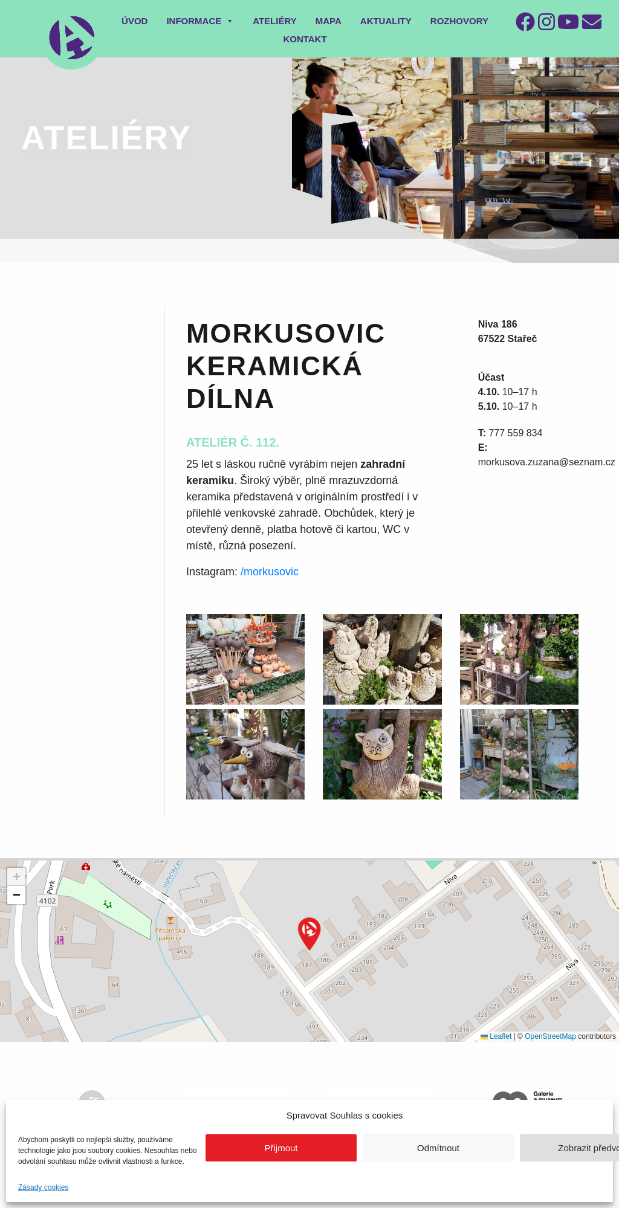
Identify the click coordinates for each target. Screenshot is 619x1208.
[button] (309, 934)
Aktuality (386, 21)
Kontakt (304, 39)
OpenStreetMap (550, 1036)
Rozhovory (459, 21)
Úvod (134, 21)
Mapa (329, 21)
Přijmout (280, 1148)
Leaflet (496, 1036)
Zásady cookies (43, 1187)
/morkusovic (270, 572)
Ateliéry (275, 21)
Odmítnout (438, 1148)
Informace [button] (200, 21)
